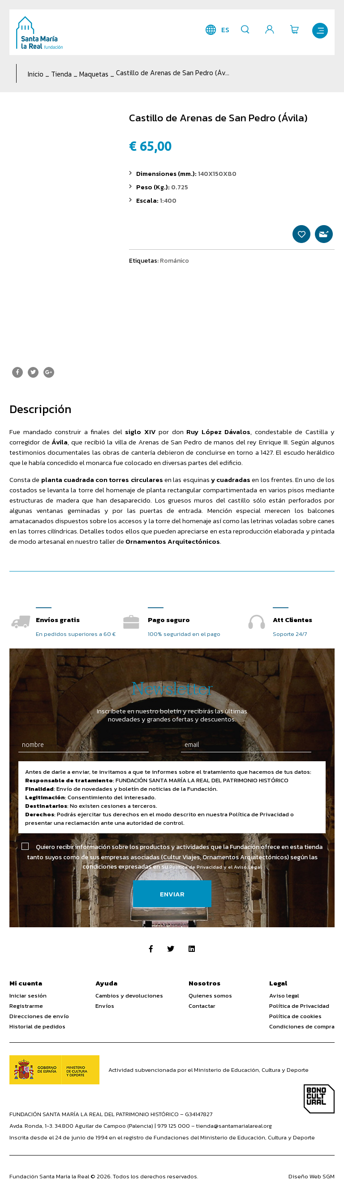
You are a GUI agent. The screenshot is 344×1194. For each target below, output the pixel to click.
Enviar (172, 895)
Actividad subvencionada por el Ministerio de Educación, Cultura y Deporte (208, 1070)
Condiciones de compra (302, 1027)
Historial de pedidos (37, 1027)
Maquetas (93, 74)
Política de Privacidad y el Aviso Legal (215, 867)
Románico (174, 267)
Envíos (104, 1006)
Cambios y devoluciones (129, 996)
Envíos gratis (58, 619)
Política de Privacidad (299, 1006)
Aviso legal (284, 996)
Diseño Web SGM (311, 1177)
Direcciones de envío (39, 1017)
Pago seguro (169, 619)
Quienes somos (210, 996)
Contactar (202, 1006)
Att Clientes (292, 619)
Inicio (35, 74)
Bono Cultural (319, 1099)
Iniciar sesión (28, 996)
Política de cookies (295, 1017)
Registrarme (26, 1006)
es (219, 30)
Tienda (61, 74)
